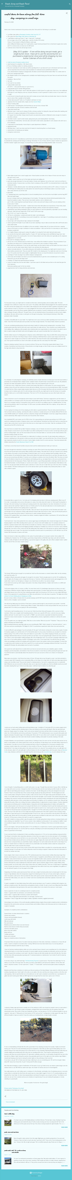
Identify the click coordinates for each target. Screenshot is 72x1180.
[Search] (70, 4)
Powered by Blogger (36, 1172)
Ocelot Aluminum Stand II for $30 (24, 442)
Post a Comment (10, 1102)
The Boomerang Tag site (31, 960)
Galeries (39, 1175)
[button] (67, 13)
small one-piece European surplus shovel (18, 62)
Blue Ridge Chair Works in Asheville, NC (26, 36)
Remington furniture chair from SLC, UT (30, 34)
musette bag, (48, 752)
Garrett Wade (37, 102)
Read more (64, 1127)
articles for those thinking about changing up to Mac (17, 596)
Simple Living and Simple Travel (17, 3)
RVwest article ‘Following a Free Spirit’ (14, 1088)
